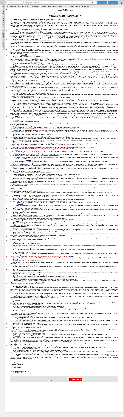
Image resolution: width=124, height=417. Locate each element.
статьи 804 (37, 62)
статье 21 (17, 240)
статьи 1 (24, 141)
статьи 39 (20, 327)
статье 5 (17, 269)
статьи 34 (20, 319)
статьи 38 (20, 323)
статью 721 (17, 39)
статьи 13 (28, 160)
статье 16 (15, 120)
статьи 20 (23, 236)
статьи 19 (20, 232)
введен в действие (20, 21)
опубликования (71, 21)
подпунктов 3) (97, 357)
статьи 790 (24, 56)
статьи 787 (24, 55)
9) (102, 357)
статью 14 (16, 212)
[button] (2, 2)
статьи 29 (22, 310)
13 (11, 357)
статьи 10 (23, 208)
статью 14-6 (16, 91)
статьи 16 (20, 162)
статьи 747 (24, 49)
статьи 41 (19, 198)
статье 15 (17, 284)
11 (114, 355)
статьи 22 (19, 80)
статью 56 (17, 336)
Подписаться (76, 379)
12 (116, 355)
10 (113, 355)
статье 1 (17, 259)
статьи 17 (20, 228)
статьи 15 (26, 153)
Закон (16, 74)
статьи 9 (20, 204)
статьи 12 (19, 134)
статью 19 (16, 167)
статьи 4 (19, 348)
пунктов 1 (103, 355)
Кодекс (17, 22)
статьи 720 (24, 30)
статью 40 (16, 145)
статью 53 (16, 333)
